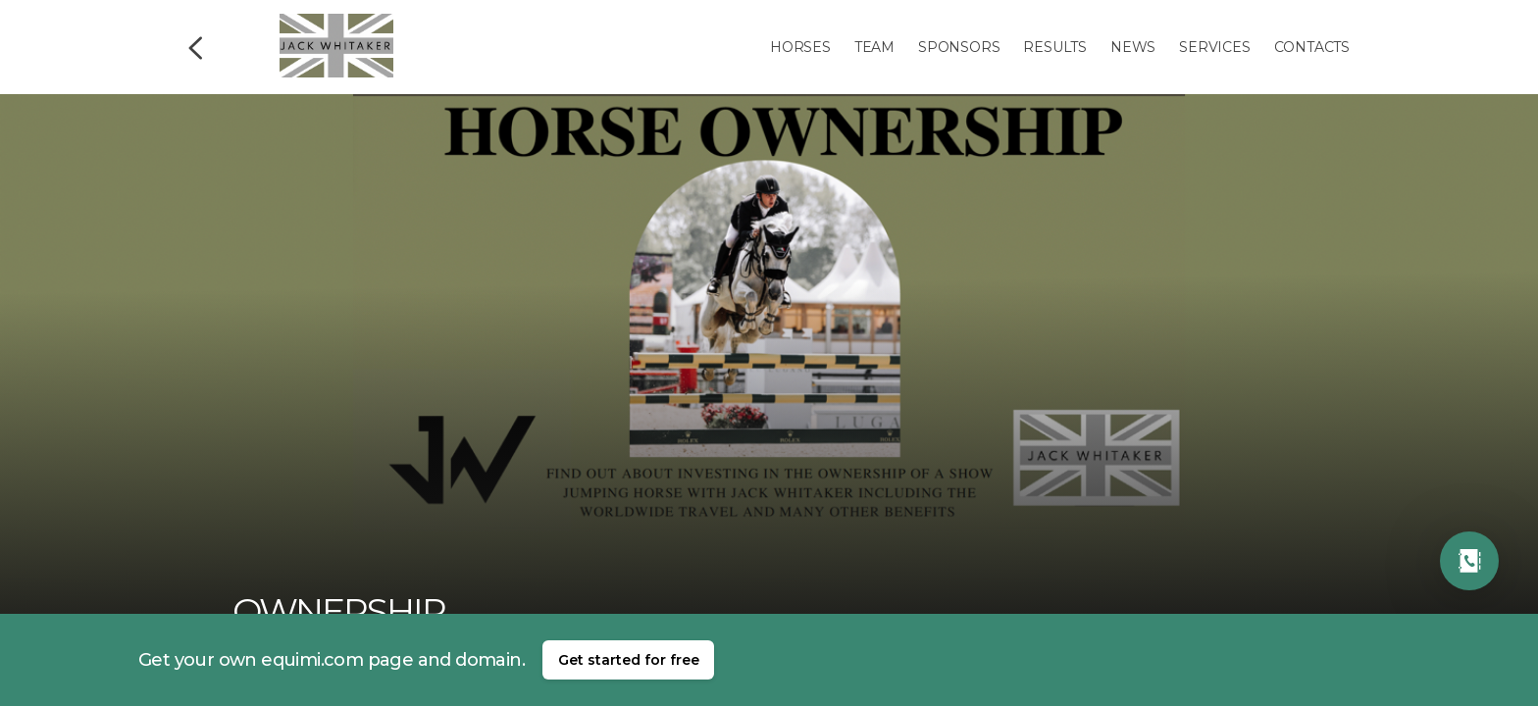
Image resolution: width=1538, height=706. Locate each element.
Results (1055, 47)
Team (874, 47)
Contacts (1312, 47)
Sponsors (959, 47)
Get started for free (628, 660)
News (1132, 47)
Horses (800, 47)
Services (1214, 47)
